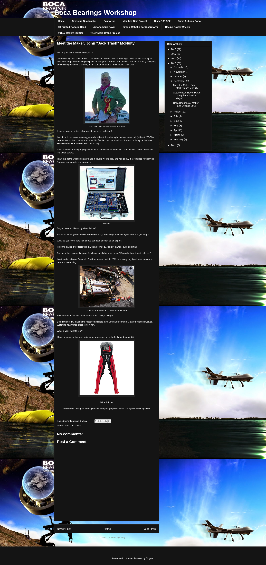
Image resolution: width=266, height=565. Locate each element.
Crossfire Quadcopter (84, 21)
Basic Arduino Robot (190, 21)
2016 (174, 58)
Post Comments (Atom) (113, 537)
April (176, 130)
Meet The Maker (73, 425)
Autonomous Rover (104, 27)
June (176, 121)
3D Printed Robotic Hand (72, 27)
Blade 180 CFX (162, 21)
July (176, 116)
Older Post (150, 528)
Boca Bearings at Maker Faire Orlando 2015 (185, 104)
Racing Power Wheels (177, 27)
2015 (174, 63)
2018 (174, 49)
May (176, 125)
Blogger (149, 558)
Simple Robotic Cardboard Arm (140, 27)
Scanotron (109, 21)
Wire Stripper (106, 402)
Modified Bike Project (135, 21)
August (178, 111)
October (178, 76)
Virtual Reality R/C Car (70, 33)
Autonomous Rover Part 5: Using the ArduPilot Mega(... (187, 95)
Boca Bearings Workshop (95, 12)
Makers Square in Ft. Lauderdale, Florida (107, 310)
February (179, 139)
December (179, 67)
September (180, 81)
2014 (174, 145)
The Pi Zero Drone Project (105, 33)
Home (61, 21)
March (177, 135)
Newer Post (64, 528)
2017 (174, 54)
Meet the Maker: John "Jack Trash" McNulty (185, 86)
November (179, 72)
